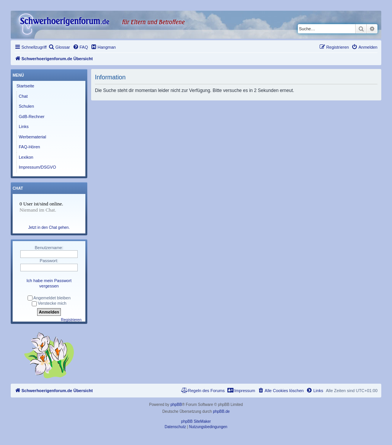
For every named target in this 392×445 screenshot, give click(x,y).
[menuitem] (59, 47)
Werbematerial (32, 137)
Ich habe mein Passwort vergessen (48, 283)
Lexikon (26, 157)
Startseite (25, 86)
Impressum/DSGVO (37, 167)
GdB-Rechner (31, 116)
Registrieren (71, 320)
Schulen (26, 106)
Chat (23, 96)
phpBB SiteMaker (196, 421)
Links (24, 126)
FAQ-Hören (29, 147)
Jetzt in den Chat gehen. (49, 227)
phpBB (176, 404)
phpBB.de (221, 411)
